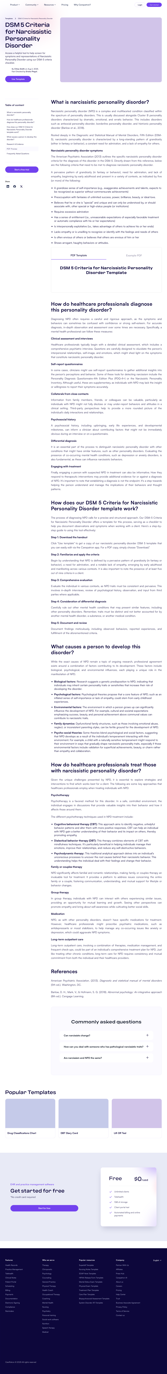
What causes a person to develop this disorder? (22, 145)
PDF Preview (12, 156)
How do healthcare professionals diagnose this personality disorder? (20, 128)
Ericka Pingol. (32, 71)
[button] (157, 1370)
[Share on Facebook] (14, 193)
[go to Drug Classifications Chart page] (30, 1230)
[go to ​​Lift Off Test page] (137, 1230)
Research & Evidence (15, 151)
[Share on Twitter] (21, 193)
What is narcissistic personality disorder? (19, 120)
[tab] (78, 262)
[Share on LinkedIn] (8, 193)
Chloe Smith (19, 69)
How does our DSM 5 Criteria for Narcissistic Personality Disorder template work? (20, 136)
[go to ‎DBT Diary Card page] (83, 1230)
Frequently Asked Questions (18, 160)
